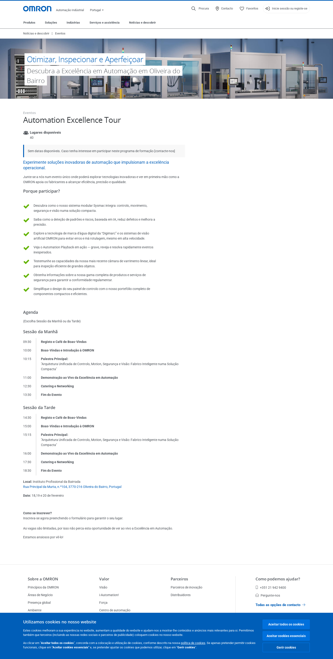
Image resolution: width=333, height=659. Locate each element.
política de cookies (193, 643)
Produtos (29, 22)
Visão (103, 587)
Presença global (39, 602)
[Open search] (200, 8)
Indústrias (73, 22)
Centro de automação (114, 610)
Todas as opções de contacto (280, 605)
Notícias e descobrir (142, 22)
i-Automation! (109, 595)
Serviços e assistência (104, 22)
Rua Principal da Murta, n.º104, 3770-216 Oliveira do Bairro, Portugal (72, 487)
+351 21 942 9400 (271, 587)
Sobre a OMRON (43, 579)
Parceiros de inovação (186, 587)
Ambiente (34, 610)
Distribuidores (181, 595)
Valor (104, 579)
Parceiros (179, 579)
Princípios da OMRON (43, 587)
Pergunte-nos (268, 595)
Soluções (51, 22)
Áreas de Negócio (40, 595)
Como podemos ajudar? (278, 579)
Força (103, 602)
